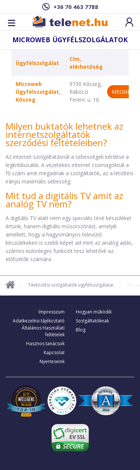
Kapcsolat (54, 352)
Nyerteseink (52, 361)
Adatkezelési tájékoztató (39, 321)
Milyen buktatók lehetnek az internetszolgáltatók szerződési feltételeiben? (64, 134)
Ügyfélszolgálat (37, 63)
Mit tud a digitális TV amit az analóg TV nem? (64, 199)
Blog (80, 330)
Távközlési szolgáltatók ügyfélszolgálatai (70, 285)
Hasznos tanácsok (45, 343)
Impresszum (51, 312)
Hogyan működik (94, 312)
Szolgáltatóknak (92, 321)
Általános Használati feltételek (43, 331)
